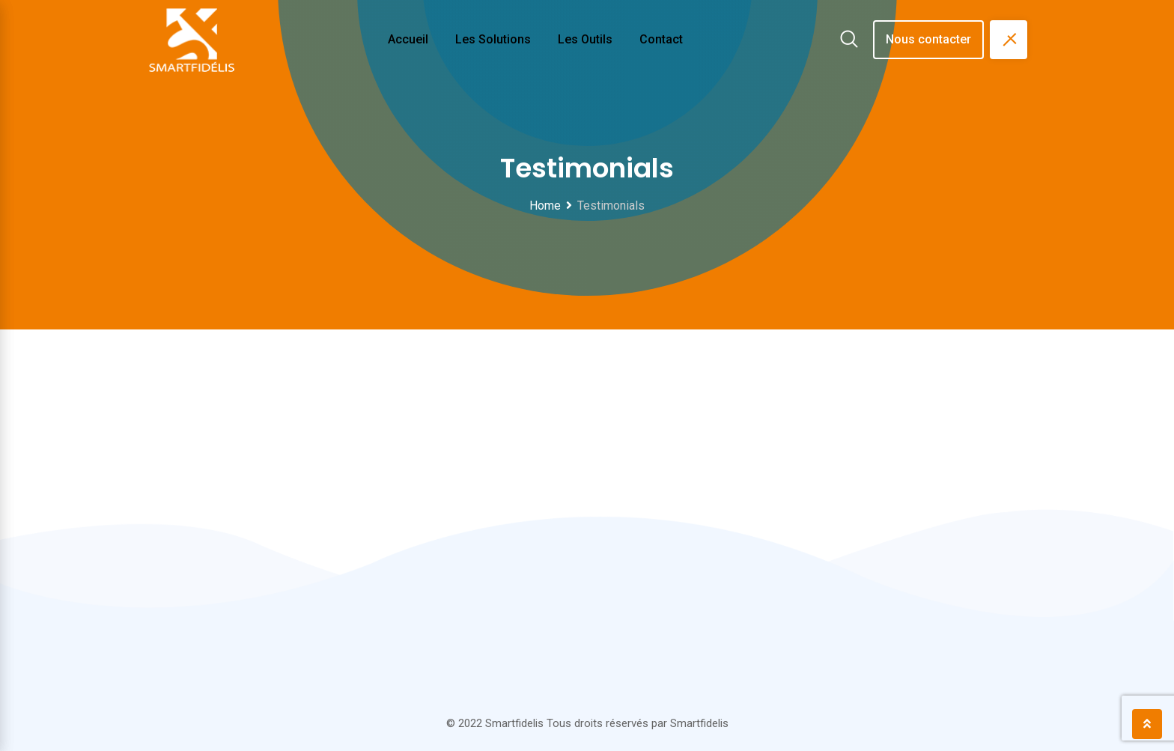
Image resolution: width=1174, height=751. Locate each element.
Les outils (585, 39)
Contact (661, 39)
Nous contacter (928, 39)
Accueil (408, 39)
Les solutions (493, 39)
